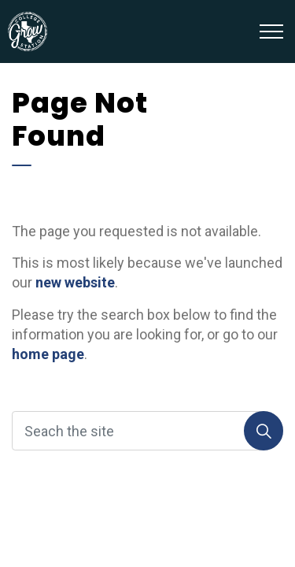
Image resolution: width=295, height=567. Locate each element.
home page (48, 354)
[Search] (263, 430)
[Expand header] (271, 31)
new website (75, 282)
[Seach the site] (147, 430)
